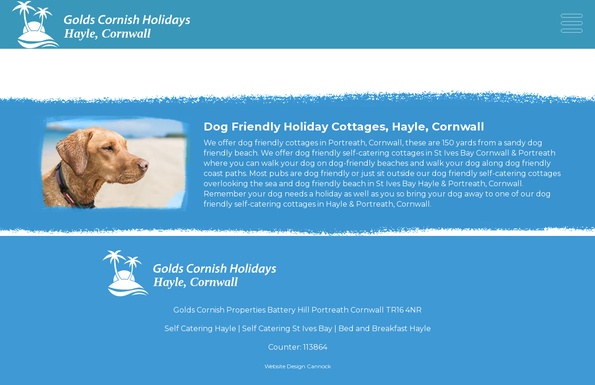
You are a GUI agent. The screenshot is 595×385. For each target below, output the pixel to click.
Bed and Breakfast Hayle (384, 328)
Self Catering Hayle (200, 328)
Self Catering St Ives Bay (287, 328)
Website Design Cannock (297, 366)
